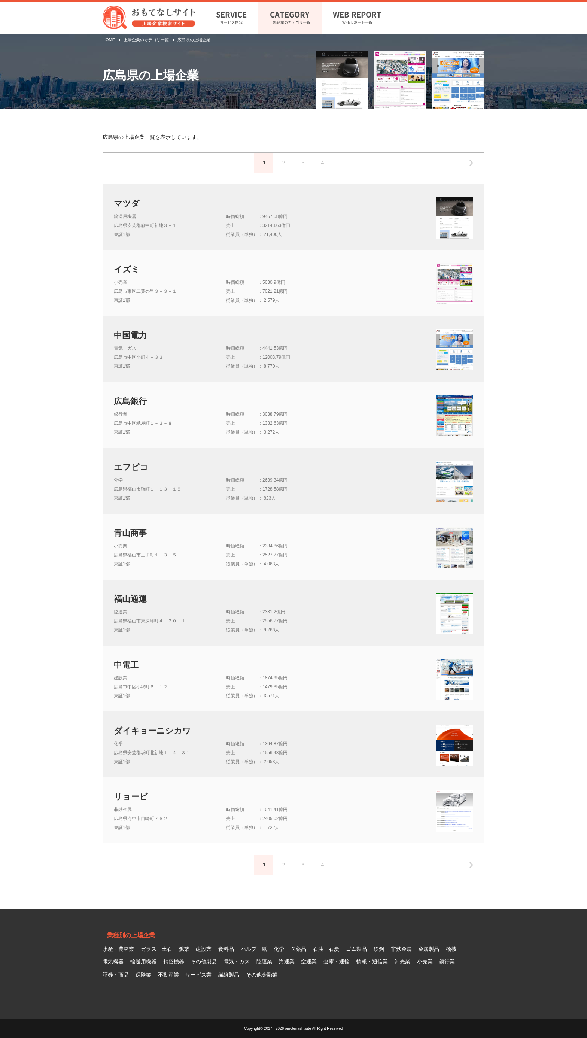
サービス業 (198, 975)
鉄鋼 (379, 949)
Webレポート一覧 (357, 16)
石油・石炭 (326, 949)
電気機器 (113, 962)
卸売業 (402, 962)
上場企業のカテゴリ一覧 (289, 16)
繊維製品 (228, 975)
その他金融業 (261, 975)
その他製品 (204, 962)
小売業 (425, 962)
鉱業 (184, 949)
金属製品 (428, 949)
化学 (279, 949)
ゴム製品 (356, 949)
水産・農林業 (118, 949)
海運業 (287, 962)
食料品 (226, 949)
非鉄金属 (401, 949)
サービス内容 (231, 16)
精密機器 (173, 962)
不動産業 (168, 975)
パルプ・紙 (254, 949)
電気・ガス (236, 962)
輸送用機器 (143, 962)
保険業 (143, 975)
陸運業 (264, 962)
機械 (451, 949)
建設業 (204, 949)
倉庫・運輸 (336, 962)
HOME (109, 39)
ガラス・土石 (156, 949)
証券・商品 (116, 975)
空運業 (309, 962)
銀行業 (447, 962)
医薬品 (298, 949)
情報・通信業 (372, 962)
